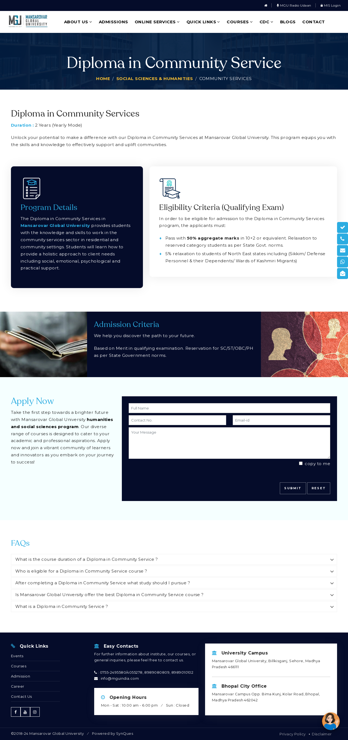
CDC (266, 21)
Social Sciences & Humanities (154, 78)
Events (17, 656)
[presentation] (161, 469)
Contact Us (21, 696)
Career (17, 686)
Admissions (113, 21)
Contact (313, 21)
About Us (78, 21)
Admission (20, 676)
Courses (240, 21)
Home (103, 78)
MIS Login (331, 5)
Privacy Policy (293, 734)
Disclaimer (322, 734)
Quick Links (203, 21)
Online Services (157, 21)
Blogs (288, 21)
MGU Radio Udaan (294, 5)
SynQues (124, 733)
